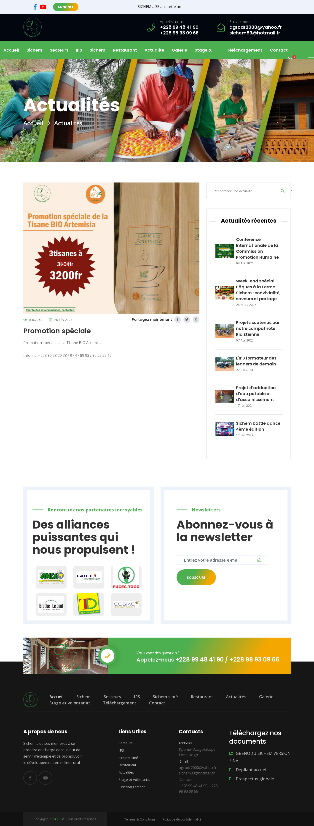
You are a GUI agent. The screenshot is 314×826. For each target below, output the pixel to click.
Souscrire (196, 577)
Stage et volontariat (69, 703)
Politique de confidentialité (181, 819)
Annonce (66, 7)
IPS (79, 50)
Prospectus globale (251, 779)
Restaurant (125, 50)
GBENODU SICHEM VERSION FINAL (260, 756)
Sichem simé (165, 696)
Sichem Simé (125, 757)
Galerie (179, 50)
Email (181, 761)
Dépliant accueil (248, 769)
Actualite (154, 50)
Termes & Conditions (140, 819)
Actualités (236, 696)
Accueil (11, 50)
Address (183, 743)
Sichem (83, 696)
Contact (279, 50)
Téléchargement (244, 50)
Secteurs (112, 696)
